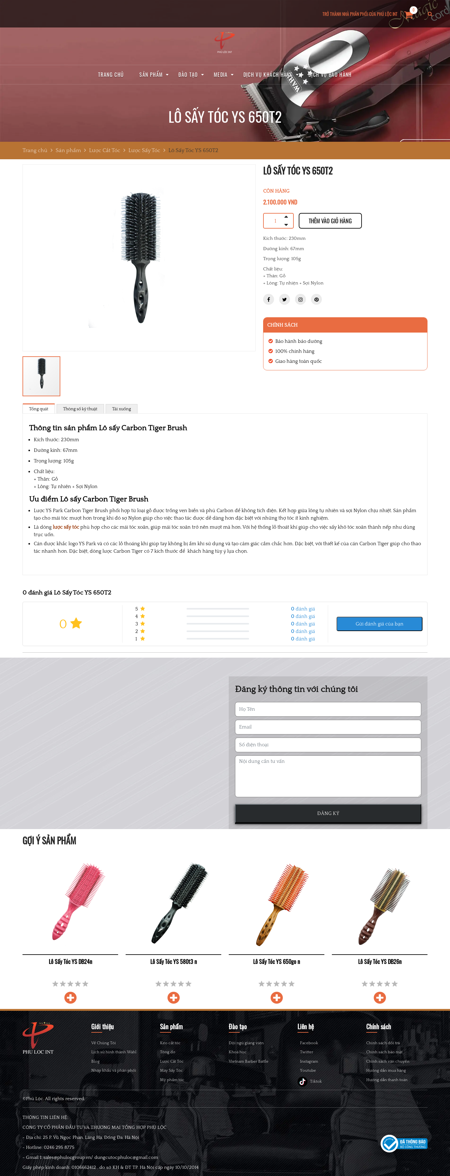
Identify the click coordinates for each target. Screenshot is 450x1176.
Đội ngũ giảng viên (246, 1042)
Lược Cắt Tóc (172, 1061)
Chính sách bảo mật (384, 1052)
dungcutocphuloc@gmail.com (126, 1173)
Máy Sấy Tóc (171, 1070)
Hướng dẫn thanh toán (387, 1079)
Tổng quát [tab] (38, 409)
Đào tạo (188, 74)
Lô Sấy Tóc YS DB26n (380, 961)
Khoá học (238, 1052)
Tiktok (310, 1096)
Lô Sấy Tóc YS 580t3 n (173, 961)
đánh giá (303, 608)
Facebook (313, 1044)
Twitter (310, 1057)
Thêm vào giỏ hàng (330, 221)
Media (221, 74)
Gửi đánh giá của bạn (379, 623)
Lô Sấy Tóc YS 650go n (276, 961)
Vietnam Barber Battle (248, 1061)
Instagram (313, 1070)
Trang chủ (111, 74)
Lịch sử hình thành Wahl (114, 1052)
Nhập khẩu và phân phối (113, 1070)
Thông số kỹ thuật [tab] (80, 409)
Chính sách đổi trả (383, 1042)
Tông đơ (167, 1052)
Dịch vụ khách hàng (268, 74)
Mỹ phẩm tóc (172, 1079)
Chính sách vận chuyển (387, 1061)
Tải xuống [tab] (121, 409)
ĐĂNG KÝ (328, 813)
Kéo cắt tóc (170, 1042)
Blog (95, 1061)
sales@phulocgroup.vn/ (68, 1173)
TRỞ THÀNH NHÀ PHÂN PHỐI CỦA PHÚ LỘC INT (360, 14)
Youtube (312, 1083)
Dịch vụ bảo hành (330, 74)
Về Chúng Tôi (103, 1042)
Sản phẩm (151, 74)
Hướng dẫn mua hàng (386, 1070)
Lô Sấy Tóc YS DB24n (70, 961)
